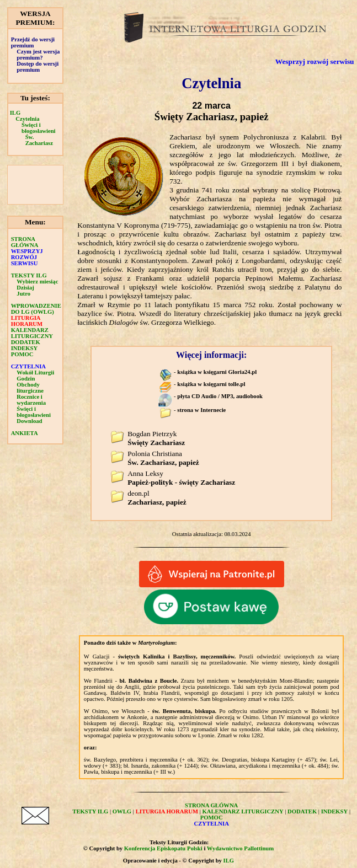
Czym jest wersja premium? (38, 55)
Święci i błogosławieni (39, 128)
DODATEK (25, 342)
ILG (15, 113)
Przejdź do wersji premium (33, 42)
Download (29, 421)
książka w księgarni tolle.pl (211, 384)
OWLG (122, 811)
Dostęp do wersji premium (37, 67)
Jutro (23, 294)
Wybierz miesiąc (37, 281)
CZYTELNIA (28, 366)
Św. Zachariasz (39, 140)
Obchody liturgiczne (30, 388)
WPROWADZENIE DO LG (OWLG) (36, 309)
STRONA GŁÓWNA (25, 242)
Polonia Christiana (163, 458)
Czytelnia (27, 119)
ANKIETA (24, 433)
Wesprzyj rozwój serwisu (314, 61)
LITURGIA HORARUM (26, 321)
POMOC (22, 354)
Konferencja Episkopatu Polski (163, 848)
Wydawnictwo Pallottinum (240, 848)
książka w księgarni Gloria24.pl (217, 372)
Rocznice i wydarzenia (31, 400)
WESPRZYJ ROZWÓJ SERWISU (27, 257)
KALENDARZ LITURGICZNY (32, 333)
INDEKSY (24, 348)
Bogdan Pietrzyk (156, 438)
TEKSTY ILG (29, 275)
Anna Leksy (181, 477)
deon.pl (157, 497)
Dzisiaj (25, 288)
